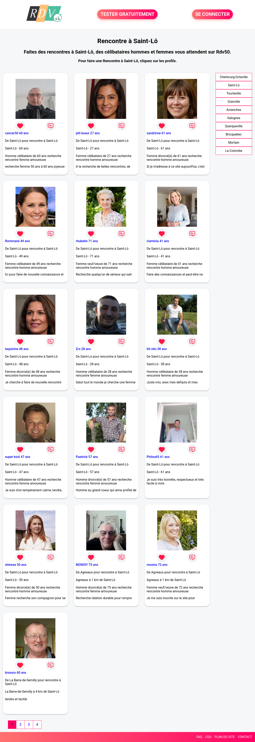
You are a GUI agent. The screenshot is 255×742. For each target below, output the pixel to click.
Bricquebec (234, 134)
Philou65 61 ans (158, 457)
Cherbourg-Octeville (234, 77)
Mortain (233, 142)
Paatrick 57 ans (87, 457)
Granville (234, 101)
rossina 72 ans (157, 565)
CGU (208, 737)
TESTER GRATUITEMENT (127, 14)
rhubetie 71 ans (87, 241)
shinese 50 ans (15, 565)
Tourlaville (234, 93)
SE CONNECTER (212, 14)
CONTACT (245, 737)
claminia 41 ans (158, 241)
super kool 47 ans (17, 457)
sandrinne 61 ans (159, 133)
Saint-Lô (233, 85)
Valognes (233, 118)
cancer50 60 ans (17, 133)
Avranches (233, 110)
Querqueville (233, 126)
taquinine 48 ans (16, 349)
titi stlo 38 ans (157, 349)
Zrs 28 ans (83, 349)
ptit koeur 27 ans (88, 133)
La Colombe (233, 151)
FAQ (199, 737)
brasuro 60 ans (15, 672)
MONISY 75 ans (87, 565)
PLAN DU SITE (225, 737)
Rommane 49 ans (17, 241)
